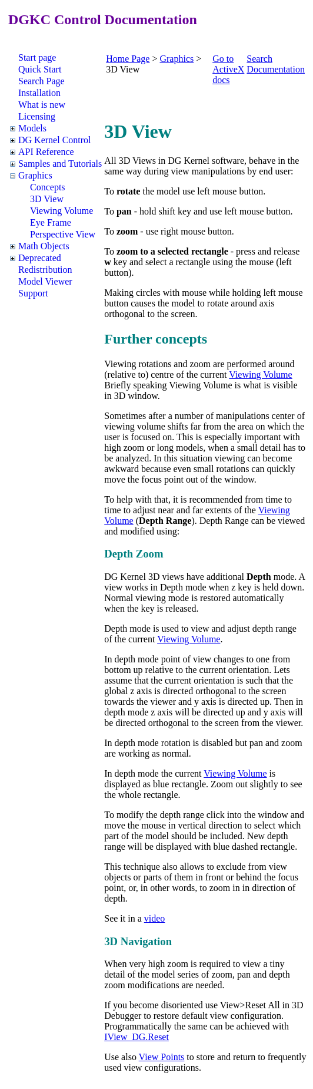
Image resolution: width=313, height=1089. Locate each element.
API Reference (46, 152)
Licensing (36, 116)
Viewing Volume (61, 211)
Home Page (127, 59)
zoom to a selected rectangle (172, 251)
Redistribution (45, 270)
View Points (162, 1057)
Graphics (35, 175)
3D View (47, 199)
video (154, 918)
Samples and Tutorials (60, 164)
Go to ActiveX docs (228, 69)
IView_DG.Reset (136, 1037)
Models (32, 128)
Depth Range (165, 521)
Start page (37, 57)
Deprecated (39, 258)
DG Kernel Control (54, 140)
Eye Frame (50, 222)
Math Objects (43, 246)
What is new (41, 105)
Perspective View (62, 234)
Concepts (47, 187)
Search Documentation (276, 64)
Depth (259, 577)
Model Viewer (45, 281)
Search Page (41, 81)
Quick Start (39, 69)
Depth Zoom (133, 553)
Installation (39, 93)
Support (33, 293)
